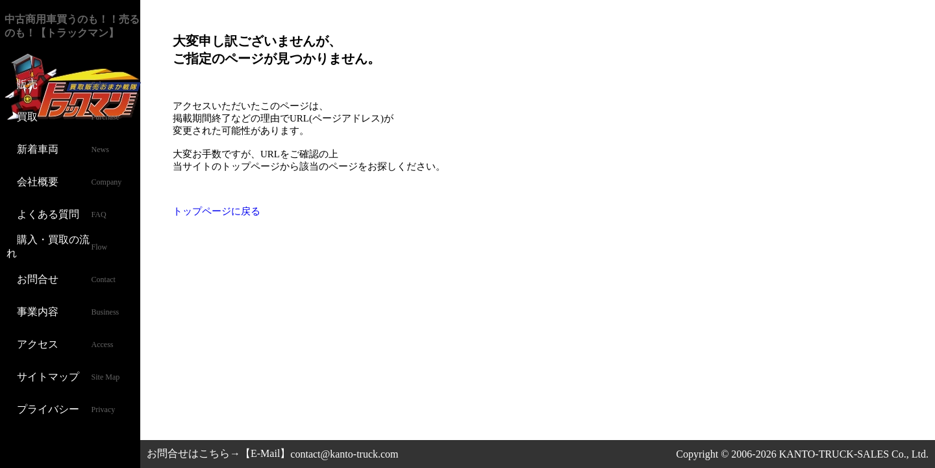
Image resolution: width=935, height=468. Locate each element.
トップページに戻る (216, 211)
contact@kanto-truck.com (344, 454)
